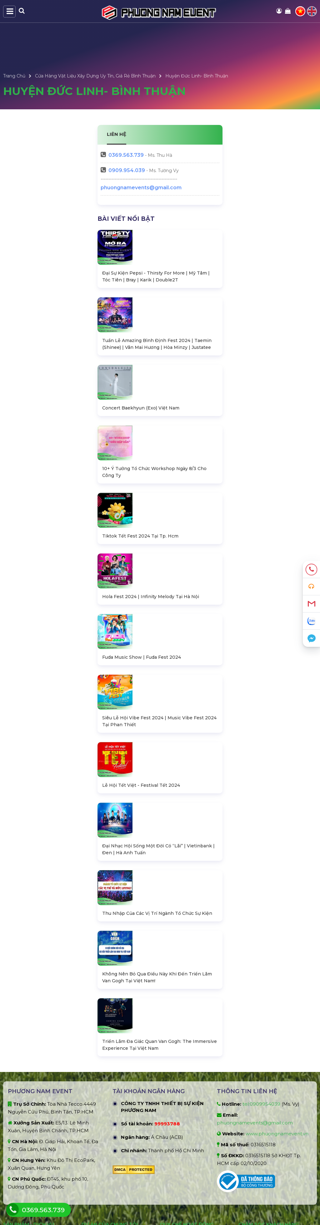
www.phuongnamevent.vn (277, 1006)
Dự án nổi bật (96, 1129)
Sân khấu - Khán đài (24, 1129)
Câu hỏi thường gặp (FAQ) (267, 1169)
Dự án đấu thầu (98, 1119)
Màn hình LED (18, 1150)
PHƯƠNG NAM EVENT (114, 1211)
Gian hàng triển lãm (24, 1160)
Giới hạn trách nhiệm (182, 1158)
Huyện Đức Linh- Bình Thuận (196, 76)
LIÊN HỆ (116, 134)
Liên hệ (246, 1179)
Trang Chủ (14, 76)
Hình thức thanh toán (183, 1119)
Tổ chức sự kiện (20, 1170)
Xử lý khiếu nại (253, 1148)
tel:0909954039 (261, 977)
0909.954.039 (126, 170)
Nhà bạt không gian (25, 1108)
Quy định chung (177, 1108)
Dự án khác (94, 1139)
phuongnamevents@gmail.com (141, 188)
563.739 (126, 155)
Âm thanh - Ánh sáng (26, 1139)
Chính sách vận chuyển (263, 1138)
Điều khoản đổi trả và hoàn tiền (194, 1179)
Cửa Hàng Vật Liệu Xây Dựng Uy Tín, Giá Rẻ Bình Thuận (95, 76)
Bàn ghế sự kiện (20, 1119)
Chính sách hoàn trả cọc (264, 1127)
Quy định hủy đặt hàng (185, 1169)
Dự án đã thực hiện (102, 1108)
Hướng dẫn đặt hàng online (268, 1158)
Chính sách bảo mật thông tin (192, 1129)
